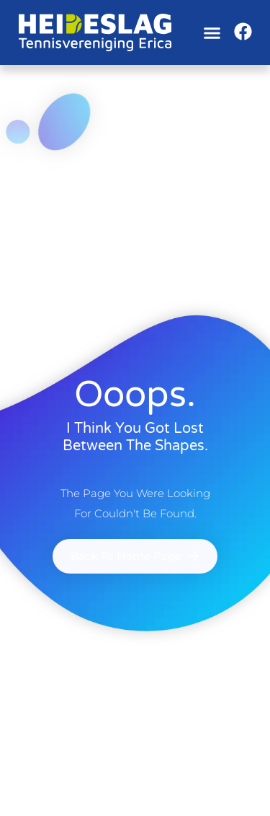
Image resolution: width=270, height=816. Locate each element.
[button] (211, 32)
